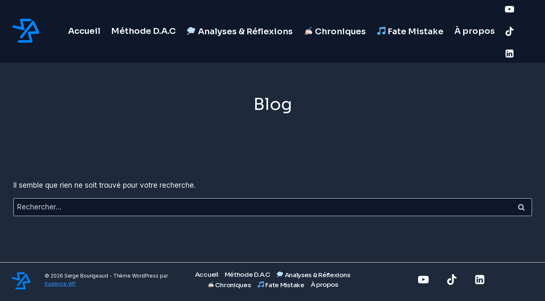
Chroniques (334, 31)
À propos (474, 31)
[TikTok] (509, 31)
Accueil (84, 31)
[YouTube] (509, 9)
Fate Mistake (410, 31)
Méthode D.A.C (143, 31)
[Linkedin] (509, 53)
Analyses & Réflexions (239, 31)
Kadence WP (60, 284)
